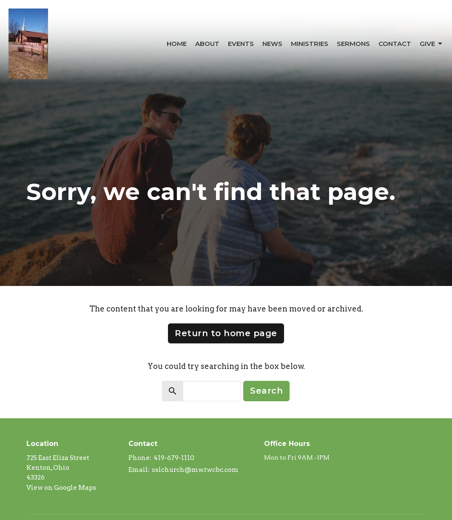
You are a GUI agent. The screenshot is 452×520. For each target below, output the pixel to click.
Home (177, 44)
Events (241, 44)
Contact (394, 44)
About (207, 44)
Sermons (353, 44)
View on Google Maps (61, 487)
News (272, 44)
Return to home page (226, 333)
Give (431, 44)
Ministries (309, 44)
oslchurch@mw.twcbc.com (195, 470)
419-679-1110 (174, 458)
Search (266, 391)
